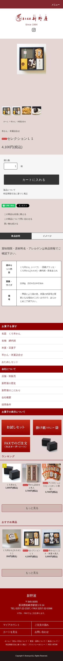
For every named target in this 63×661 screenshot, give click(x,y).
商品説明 (15, 236)
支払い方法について (19, 641)
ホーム (5, 122)
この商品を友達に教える (13, 214)
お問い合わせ (42, 632)
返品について (9, 190)
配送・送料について (37, 641)
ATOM (55, 644)
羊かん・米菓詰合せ (18, 122)
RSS (49, 644)
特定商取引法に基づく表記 (15, 193)
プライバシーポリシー (36, 644)
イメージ (47, 236)
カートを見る (10, 632)
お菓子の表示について (13, 411)
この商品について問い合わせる (16, 219)
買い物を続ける (9, 224)
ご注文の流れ (42, 624)
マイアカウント (11, 624)
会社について (9, 369)
